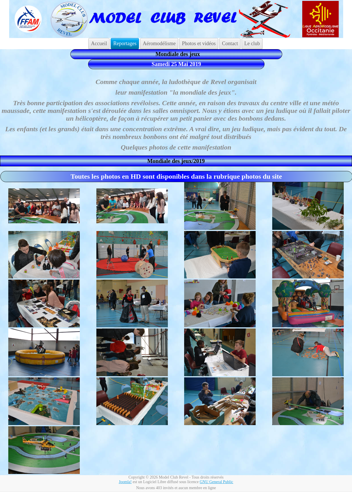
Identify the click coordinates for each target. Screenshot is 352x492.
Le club (252, 43)
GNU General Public (216, 482)
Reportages (124, 43)
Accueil (99, 43)
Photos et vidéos (199, 43)
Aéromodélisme (159, 43)
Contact (230, 43)
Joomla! (125, 482)
